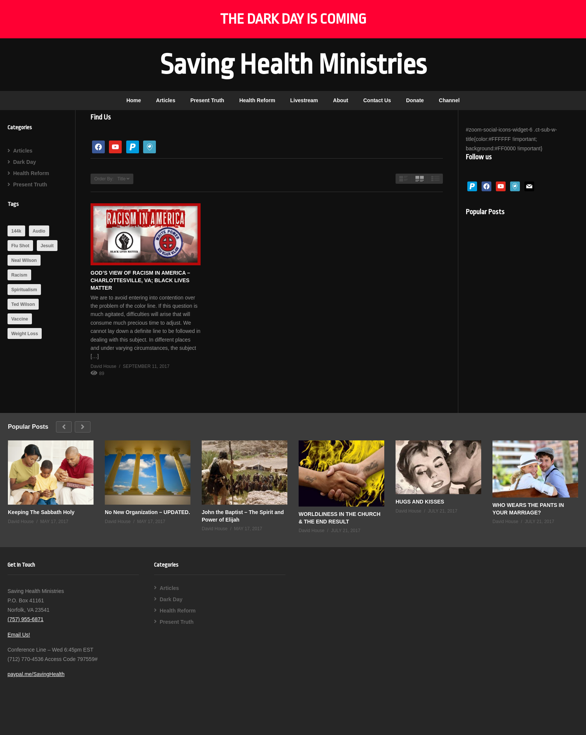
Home (133, 100)
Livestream (304, 100)
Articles (165, 100)
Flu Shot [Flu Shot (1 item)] (20, 245)
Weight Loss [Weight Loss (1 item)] (24, 333)
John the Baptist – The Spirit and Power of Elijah (243, 516)
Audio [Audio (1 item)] (39, 231)
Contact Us (377, 100)
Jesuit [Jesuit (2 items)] (47, 245)
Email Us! (19, 635)
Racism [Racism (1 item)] (19, 275)
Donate (415, 100)
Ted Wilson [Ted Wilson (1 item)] (23, 304)
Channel (449, 100)
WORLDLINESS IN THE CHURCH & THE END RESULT (340, 518)
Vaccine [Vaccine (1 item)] (19, 319)
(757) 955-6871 (26, 619)
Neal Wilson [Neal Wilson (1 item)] (24, 260)
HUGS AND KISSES (420, 502)
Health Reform (257, 100)
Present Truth (207, 100)
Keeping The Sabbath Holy (41, 512)
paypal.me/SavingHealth (36, 674)
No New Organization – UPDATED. (147, 512)
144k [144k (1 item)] (16, 231)
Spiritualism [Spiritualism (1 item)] (24, 289)
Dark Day (24, 162)
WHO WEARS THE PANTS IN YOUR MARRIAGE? (528, 509)
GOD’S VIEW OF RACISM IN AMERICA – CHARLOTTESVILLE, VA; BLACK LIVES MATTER (140, 280)
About (340, 100)
